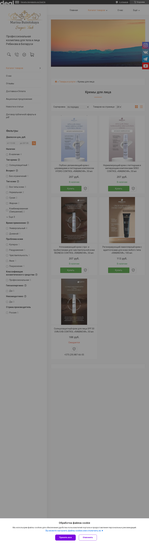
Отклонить (88, 537)
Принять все (65, 537)
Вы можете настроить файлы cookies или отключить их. (73, 530)
